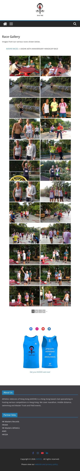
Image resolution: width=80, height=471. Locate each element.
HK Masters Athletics (11, 428)
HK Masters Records (10, 421)
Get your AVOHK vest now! (40, 372)
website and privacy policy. (47, 464)
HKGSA (5, 434)
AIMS (4, 431)
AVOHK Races (12, 48)
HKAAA (5, 425)
